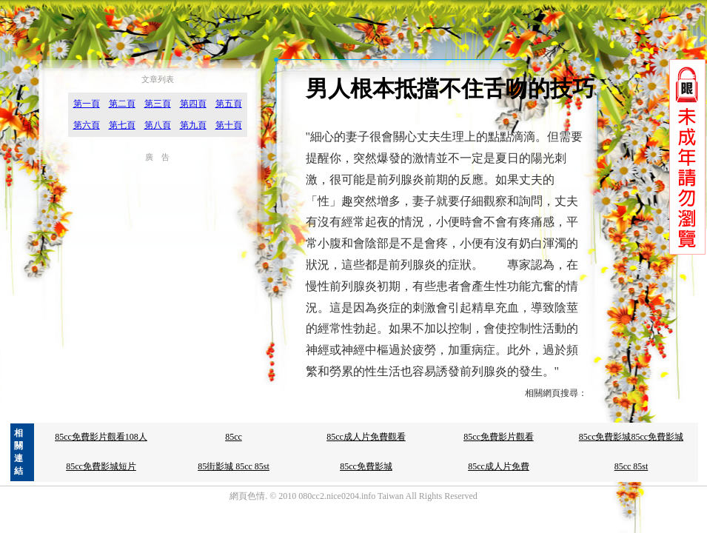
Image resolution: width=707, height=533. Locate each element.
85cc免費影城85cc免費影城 (631, 437)
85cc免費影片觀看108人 (101, 437)
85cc (233, 437)
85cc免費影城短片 (101, 466)
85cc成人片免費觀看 (366, 437)
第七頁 (122, 125)
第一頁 (86, 103)
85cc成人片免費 (498, 466)
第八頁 (157, 125)
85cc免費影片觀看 (498, 437)
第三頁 (157, 103)
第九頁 (193, 125)
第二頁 (122, 103)
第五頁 (228, 103)
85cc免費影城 (366, 466)
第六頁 (86, 125)
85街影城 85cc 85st (233, 466)
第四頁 (193, 103)
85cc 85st (631, 466)
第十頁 (228, 125)
